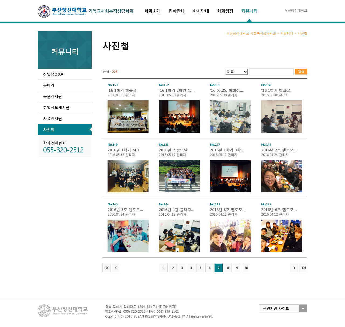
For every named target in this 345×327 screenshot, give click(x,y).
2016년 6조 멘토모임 (279, 209)
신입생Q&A (53, 74)
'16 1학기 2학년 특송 (177, 90)
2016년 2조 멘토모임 (279, 149)
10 (246, 268)
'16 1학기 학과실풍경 (279, 90)
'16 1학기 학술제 (122, 90)
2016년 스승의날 (173, 149)
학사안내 (201, 10)
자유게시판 (52, 118)
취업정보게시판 (56, 107)
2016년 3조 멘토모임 (126, 209)
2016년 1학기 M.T (123, 149)
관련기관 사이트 (276, 308)
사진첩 (48, 129)
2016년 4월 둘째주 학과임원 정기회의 (177, 209)
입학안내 (176, 10)
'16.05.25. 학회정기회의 (228, 90)
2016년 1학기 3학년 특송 (228, 149)
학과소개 (152, 10)
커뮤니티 (249, 10)
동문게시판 (52, 96)
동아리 (48, 85)
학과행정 (225, 10)
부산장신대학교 (296, 10)
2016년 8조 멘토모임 (228, 209)
